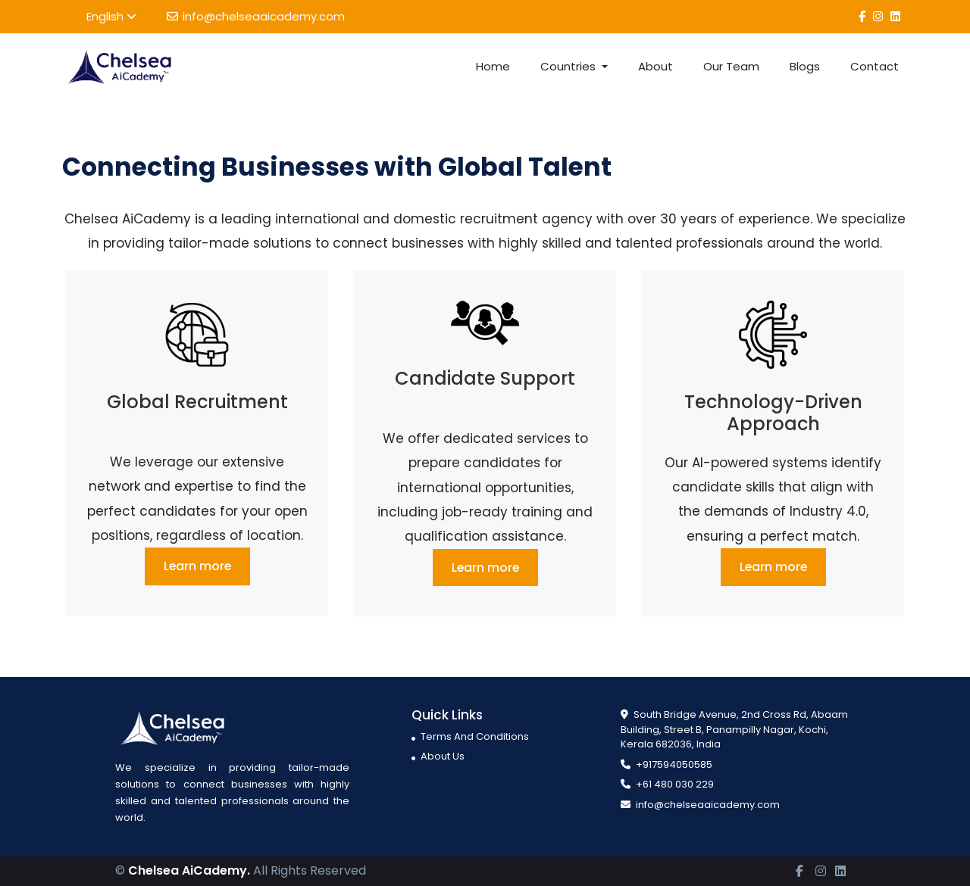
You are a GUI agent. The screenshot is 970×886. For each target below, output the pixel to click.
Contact (874, 66)
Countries (569, 66)
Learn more (197, 566)
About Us (438, 757)
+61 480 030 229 (667, 785)
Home (493, 66)
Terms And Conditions (470, 736)
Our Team (731, 66)
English (111, 16)
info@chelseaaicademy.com (256, 16)
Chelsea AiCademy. (189, 871)
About (655, 66)
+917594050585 (666, 764)
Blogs (805, 66)
